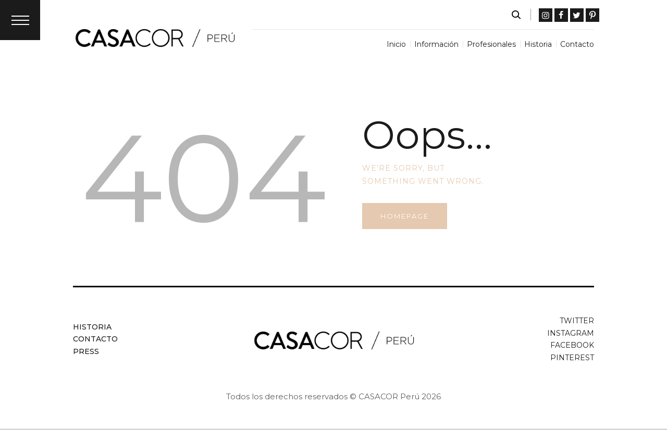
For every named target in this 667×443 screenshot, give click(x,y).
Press (86, 351)
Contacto (95, 339)
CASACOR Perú (389, 396)
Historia (92, 327)
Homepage (404, 216)
